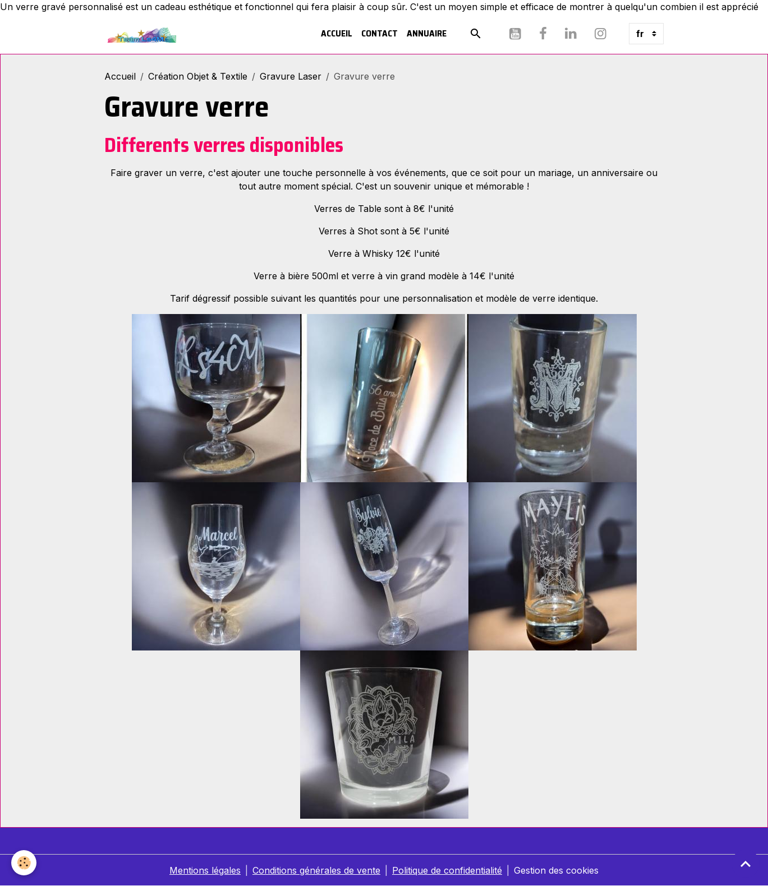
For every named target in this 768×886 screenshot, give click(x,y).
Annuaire (427, 33)
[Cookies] (23, 862)
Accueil (336, 33)
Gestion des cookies (556, 870)
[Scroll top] (746, 864)
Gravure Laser (290, 76)
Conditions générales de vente (316, 870)
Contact (379, 33)
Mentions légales (205, 870)
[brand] (142, 34)
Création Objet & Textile (197, 76)
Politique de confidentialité (447, 870)
